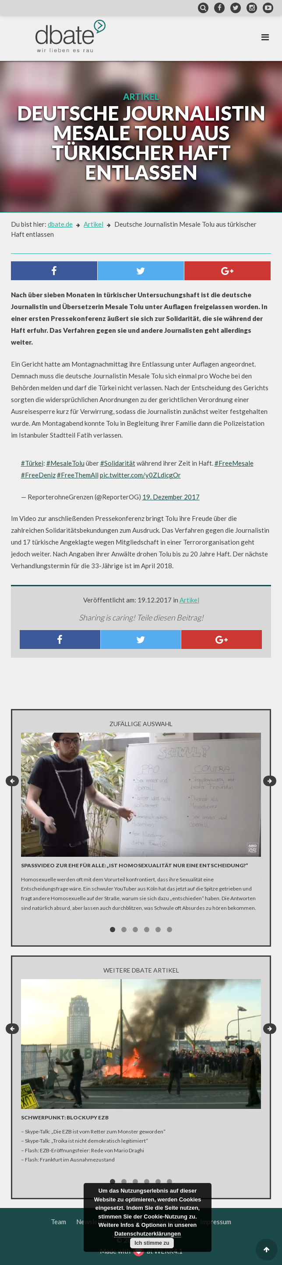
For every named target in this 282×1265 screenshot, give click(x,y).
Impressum (215, 1222)
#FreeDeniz (38, 475)
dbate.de (60, 224)
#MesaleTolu (65, 463)
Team (58, 1222)
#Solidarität (117, 463)
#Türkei (32, 463)
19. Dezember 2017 (171, 497)
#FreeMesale (234, 463)
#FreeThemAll (78, 475)
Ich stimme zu (151, 1243)
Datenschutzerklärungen (147, 1233)
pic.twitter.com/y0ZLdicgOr (140, 475)
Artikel (93, 224)
